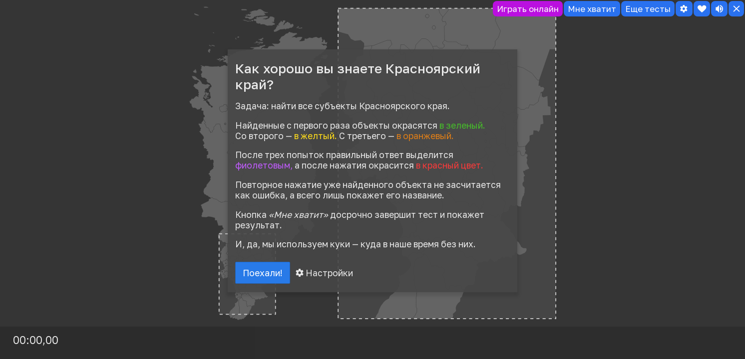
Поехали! (263, 273)
